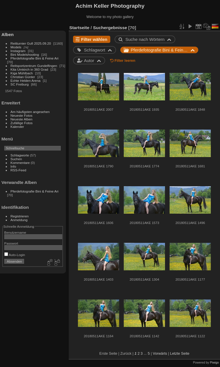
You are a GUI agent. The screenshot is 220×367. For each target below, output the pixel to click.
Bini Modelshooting (25, 54)
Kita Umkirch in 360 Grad (29, 69)
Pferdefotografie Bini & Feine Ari (34, 58)
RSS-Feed (18, 170)
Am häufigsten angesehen (30, 112)
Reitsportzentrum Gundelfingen (34, 66)
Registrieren (20, 216)
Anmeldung (19, 220)
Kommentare (20, 162)
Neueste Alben (22, 119)
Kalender (17, 126)
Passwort (11, 243)
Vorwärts (160, 353)
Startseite (79, 27)
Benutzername (15, 232)
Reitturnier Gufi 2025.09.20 (31, 43)
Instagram (18, 51)
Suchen (16, 159)
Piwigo (214, 362)
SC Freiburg (20, 84)
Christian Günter (23, 77)
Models (16, 47)
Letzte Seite (180, 353)
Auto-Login (14, 255)
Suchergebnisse (110, 27)
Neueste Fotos (22, 115)
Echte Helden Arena (26, 80)
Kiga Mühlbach (22, 73)
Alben (7, 34)
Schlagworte (20, 155)
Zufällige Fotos (22, 123)
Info (13, 166)
